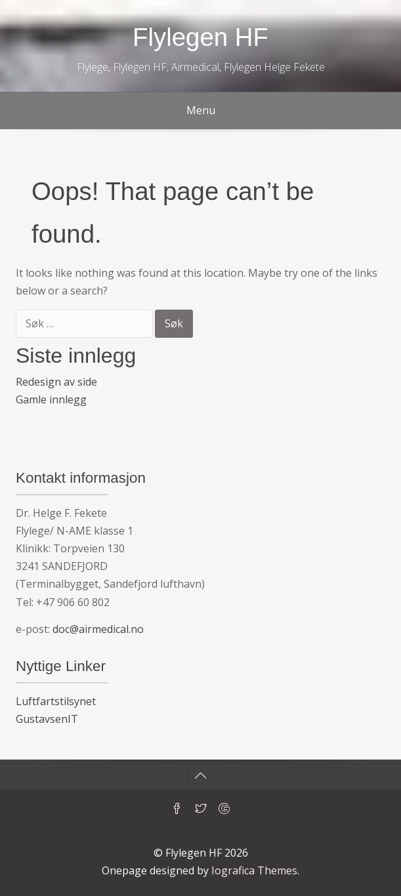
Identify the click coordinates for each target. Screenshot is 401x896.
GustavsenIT (47, 719)
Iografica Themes (254, 870)
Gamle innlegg (51, 399)
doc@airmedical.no (98, 629)
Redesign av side (56, 382)
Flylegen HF (200, 37)
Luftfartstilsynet (56, 701)
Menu (200, 110)
